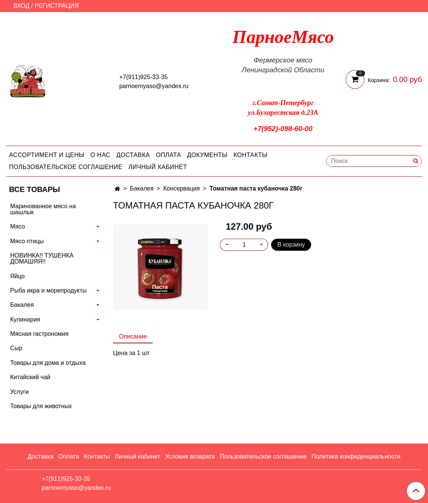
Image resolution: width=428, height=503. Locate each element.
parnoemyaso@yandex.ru (153, 86)
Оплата (168, 155)
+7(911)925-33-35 (143, 77)
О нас (100, 155)
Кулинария (25, 319)
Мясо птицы (27, 241)
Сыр (16, 348)
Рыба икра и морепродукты (48, 290)
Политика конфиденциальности (355, 456)
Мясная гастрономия (39, 334)
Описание (133, 336)
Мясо (17, 226)
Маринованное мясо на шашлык (43, 209)
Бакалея (142, 188)
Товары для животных (41, 406)
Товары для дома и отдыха (48, 363)
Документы (207, 155)
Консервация (181, 188)
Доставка (133, 155)
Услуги (19, 392)
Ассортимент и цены (46, 155)
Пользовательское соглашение (66, 167)
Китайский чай (30, 377)
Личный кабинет (158, 167)
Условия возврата (190, 456)
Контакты (250, 155)
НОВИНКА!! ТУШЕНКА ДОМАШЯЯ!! (42, 258)
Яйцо (17, 276)
